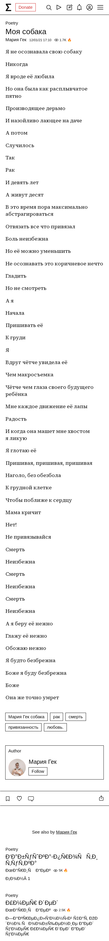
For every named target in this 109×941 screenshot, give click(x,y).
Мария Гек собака (26, 716)
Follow (38, 771)
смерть (76, 716)
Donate (26, 7)
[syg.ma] (8, 7)
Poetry (12, 22)
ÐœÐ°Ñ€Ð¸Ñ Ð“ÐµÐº (28, 870)
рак (56, 716)
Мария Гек (16, 39)
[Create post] (69, 7)
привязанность (23, 727)
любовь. (55, 727)
